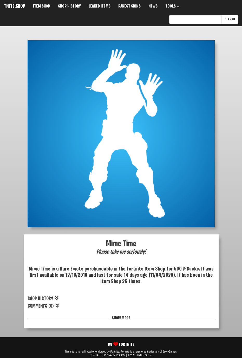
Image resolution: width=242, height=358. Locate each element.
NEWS (153, 6)
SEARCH (230, 19)
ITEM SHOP (41, 6)
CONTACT (96, 355)
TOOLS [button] (172, 6)
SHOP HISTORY (69, 6)
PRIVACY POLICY (115, 355)
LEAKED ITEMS (99, 6)
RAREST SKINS (129, 6)
